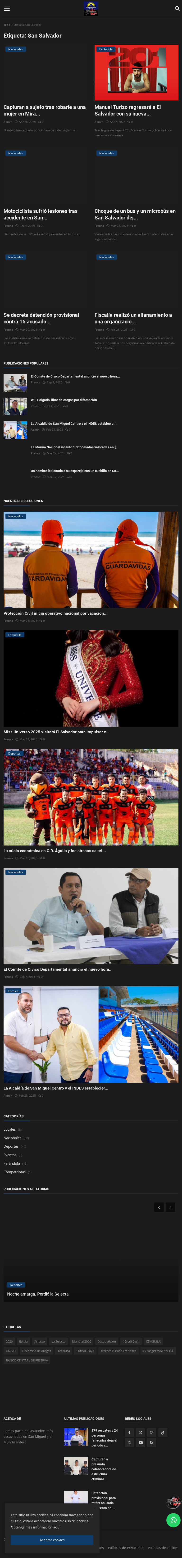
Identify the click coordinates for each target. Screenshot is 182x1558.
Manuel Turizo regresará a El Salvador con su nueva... (128, 110)
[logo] (91, 8)
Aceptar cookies (52, 1540)
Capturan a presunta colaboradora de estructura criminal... (103, 1469)
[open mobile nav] (7, 8)
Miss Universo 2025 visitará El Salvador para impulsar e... (56, 732)
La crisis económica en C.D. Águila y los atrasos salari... (55, 850)
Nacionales (12, 1137)
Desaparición (107, 1341)
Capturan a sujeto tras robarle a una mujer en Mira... (45, 110)
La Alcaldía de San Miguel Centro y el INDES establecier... (74, 423)
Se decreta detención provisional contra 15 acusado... (41, 318)
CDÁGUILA (153, 1341)
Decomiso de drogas (36, 1351)
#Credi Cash (131, 1341)
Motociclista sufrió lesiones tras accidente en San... (40, 214)
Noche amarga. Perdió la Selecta (38, 1294)
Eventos (10, 1154)
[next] (171, 1207)
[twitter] (140, 1432)
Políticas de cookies (163, 1547)
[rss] (151, 1442)
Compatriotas (15, 1171)
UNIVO (11, 1351)
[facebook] (129, 1432)
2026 (9, 1341)
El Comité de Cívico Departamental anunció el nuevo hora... (75, 376)
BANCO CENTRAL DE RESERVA (27, 1360)
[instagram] (151, 1432)
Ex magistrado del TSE (158, 1351)
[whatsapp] (129, 1442)
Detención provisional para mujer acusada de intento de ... (103, 1500)
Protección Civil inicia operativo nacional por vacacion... (56, 613)
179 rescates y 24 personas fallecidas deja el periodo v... (104, 1438)
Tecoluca (64, 1351)
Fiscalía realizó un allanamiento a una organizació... (133, 318)
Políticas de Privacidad (126, 1547)
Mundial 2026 (81, 1341)
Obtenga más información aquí (35, 1527)
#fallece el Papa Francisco (118, 1351)
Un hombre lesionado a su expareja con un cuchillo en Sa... (75, 471)
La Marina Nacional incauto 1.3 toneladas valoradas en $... (75, 447)
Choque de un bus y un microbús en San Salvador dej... (135, 214)
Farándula (12, 1163)
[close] (94, 1508)
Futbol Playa (85, 1351)
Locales (10, 1129)
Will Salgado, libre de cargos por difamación (64, 400)
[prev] (158, 1207)
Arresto (39, 1341)
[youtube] (140, 1442)
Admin (8, 122)
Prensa (8, 226)
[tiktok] (162, 1432)
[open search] (176, 8)
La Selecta (58, 1341)
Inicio (7, 24)
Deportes (11, 1146)
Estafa (23, 1341)
